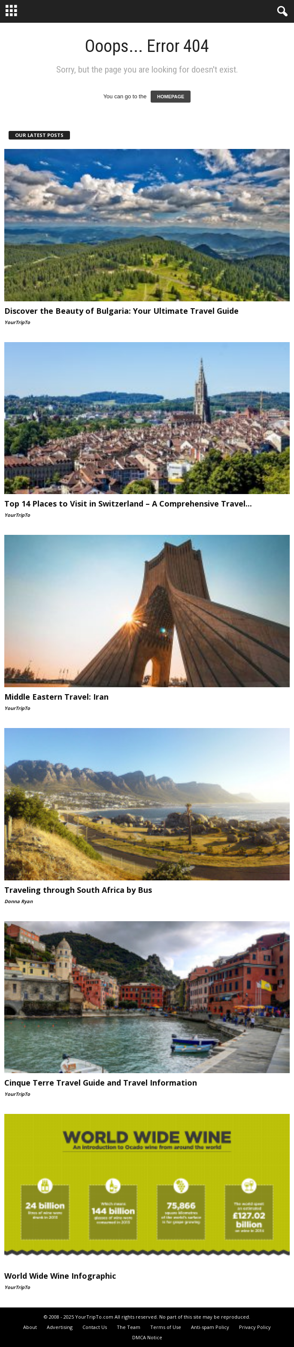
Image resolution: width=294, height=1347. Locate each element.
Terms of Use (165, 1327)
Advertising (60, 1327)
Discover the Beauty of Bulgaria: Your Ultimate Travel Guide (121, 311)
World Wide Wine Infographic (60, 1276)
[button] (280, 11)
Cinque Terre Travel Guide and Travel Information (100, 1082)
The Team (128, 1327)
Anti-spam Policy (210, 1327)
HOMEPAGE (170, 96)
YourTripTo (17, 322)
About (30, 1327)
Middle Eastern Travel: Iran (56, 697)
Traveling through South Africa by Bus (78, 890)
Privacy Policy (255, 1327)
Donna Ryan (18, 901)
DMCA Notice (147, 1337)
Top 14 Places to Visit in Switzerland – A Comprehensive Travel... (128, 503)
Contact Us (94, 1327)
